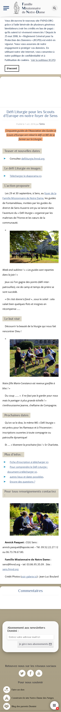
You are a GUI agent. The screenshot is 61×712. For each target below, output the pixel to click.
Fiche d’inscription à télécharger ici (29, 461)
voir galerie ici (29, 575)
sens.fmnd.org (10, 568)
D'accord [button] (12, 68)
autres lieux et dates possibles (26, 475)
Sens (42, 123)
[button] (35, 643)
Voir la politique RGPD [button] (43, 60)
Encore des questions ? (22, 480)
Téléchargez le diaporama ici (25, 175)
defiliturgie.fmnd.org (32, 157)
